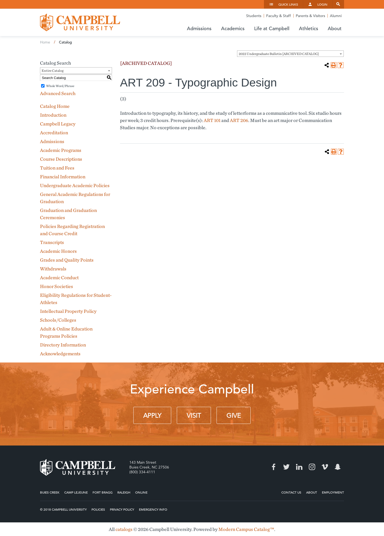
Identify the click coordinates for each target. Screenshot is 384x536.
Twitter (286, 466)
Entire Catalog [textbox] (52, 71)
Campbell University (80, 22)
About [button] (335, 28)
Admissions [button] (199, 28)
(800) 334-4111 (142, 472)
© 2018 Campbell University (63, 509)
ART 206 (239, 120)
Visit (194, 416)
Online (141, 492)
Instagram (312, 466)
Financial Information (62, 176)
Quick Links (288, 4)
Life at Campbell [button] (271, 28)
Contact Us (291, 492)
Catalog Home (55, 106)
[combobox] (290, 53)
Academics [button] (233, 28)
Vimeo (324, 466)
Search (338, 4)
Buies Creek (49, 492)
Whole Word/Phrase (60, 86)
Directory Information (63, 345)
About (311, 492)
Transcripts (52, 242)
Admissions (52, 141)
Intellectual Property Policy (68, 311)
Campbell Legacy (57, 124)
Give (233, 416)
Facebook (273, 466)
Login (322, 4)
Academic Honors (58, 251)
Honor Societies (56, 286)
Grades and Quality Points (67, 260)
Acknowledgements (60, 353)
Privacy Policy (122, 509)
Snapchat (337, 466)
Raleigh (123, 492)
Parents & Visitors (310, 15)
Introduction (53, 115)
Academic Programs (60, 150)
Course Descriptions (61, 159)
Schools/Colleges (58, 320)
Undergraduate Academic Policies (75, 185)
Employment (333, 492)
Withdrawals (53, 268)
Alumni (336, 15)
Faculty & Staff (278, 15)
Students (253, 15)
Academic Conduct (59, 277)
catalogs (124, 529)
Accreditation (54, 132)
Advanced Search (57, 93)
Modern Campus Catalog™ (246, 529)
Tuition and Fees (57, 168)
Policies (98, 509)
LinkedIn (299, 466)
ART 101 (212, 120)
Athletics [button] (308, 28)
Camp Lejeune (76, 492)
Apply (152, 416)
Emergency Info (153, 509)
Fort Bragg (103, 492)
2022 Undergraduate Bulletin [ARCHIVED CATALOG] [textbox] (279, 54)
